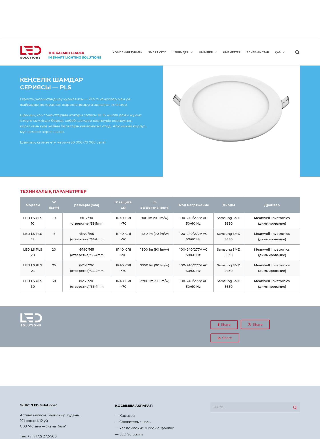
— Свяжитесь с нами (133, 422)
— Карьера (125, 415)
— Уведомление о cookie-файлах (144, 428)
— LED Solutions (129, 434)
